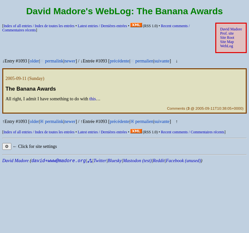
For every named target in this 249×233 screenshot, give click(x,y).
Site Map (227, 42)
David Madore (231, 29)
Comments (176, 108)
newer (69, 61)
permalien (144, 61)
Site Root (227, 38)
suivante (162, 61)
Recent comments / (192, 132)
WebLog (226, 46)
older (34, 61)
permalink (54, 61)
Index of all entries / (39, 26)
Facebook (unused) (183, 160)
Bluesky (115, 160)
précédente (119, 61)
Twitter (99, 160)
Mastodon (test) (137, 160)
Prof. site (227, 33)
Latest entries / (102, 26)
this (92, 98)
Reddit (159, 160)
